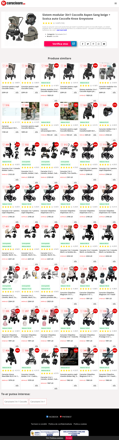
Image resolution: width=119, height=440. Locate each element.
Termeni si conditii (39, 424)
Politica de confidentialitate (60, 424)
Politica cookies (80, 424)
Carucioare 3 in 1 (38, 401)
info (17, 92)
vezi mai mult (62, 30)
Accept (69, 438)
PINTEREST (65, 417)
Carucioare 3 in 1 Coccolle (16, 401)
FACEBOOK (52, 417)
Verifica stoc (65, 43)
